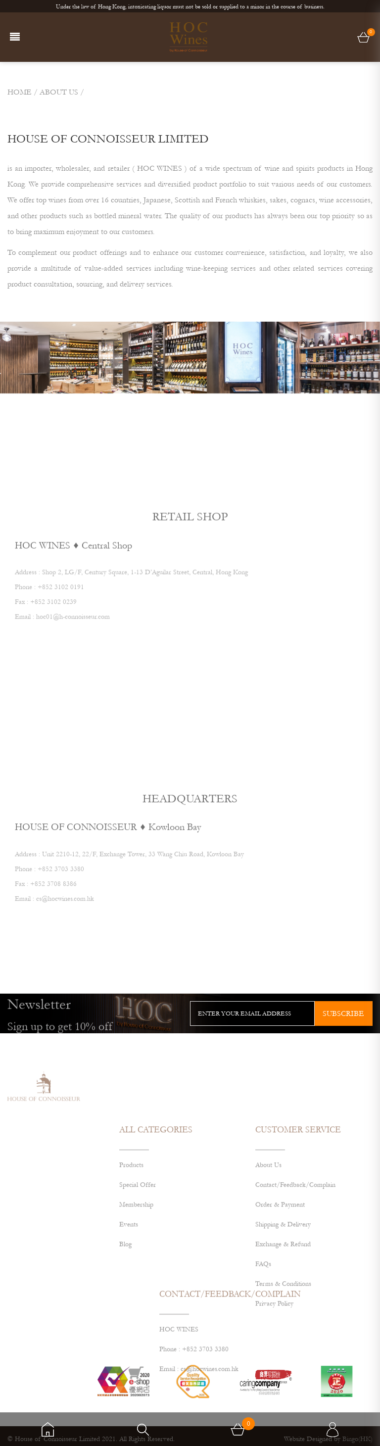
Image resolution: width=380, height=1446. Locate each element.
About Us (268, 1208)
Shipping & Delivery (283, 1268)
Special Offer (137, 1228)
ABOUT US (59, 92)
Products (131, 1208)
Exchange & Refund (283, 1288)
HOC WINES (178, 1350)
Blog (125, 1288)
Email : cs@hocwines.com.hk (198, 1390)
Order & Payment (280, 1248)
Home (19, 92)
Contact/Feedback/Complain (295, 1228)
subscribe (343, 1013)
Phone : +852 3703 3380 (194, 1370)
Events (128, 1268)
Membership (136, 1248)
